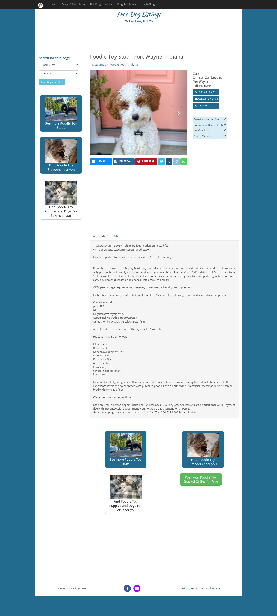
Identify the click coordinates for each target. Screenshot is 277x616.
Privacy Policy (190, 588)
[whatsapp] (183, 161)
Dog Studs (99, 65)
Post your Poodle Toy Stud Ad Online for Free (200, 479)
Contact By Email (206, 98)
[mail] (101, 161)
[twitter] (161, 161)
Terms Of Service (210, 588)
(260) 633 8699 (205, 91)
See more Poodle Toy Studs (61, 113)
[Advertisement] (138, 40)
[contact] (136, 588)
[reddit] (176, 161)
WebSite (201, 105)
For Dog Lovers (101, 4)
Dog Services (126, 4)
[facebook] (124, 161)
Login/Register (151, 4)
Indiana (133, 65)
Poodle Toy (117, 65)
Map (117, 236)
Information (100, 236)
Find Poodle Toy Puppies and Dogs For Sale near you (61, 199)
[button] (97, 112)
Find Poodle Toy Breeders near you (61, 155)
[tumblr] (169, 161)
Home (52, 4)
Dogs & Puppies (73, 4)
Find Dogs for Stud (52, 82)
